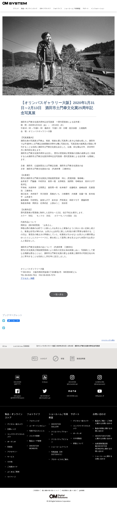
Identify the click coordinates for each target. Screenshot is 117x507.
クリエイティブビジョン (59, 440)
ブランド (16, 8)
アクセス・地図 (27, 278)
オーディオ (11, 441)
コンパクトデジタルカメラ (15, 435)
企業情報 (81, 490)
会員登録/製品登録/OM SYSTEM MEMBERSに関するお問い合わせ (103, 447)
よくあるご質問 (13, 471)
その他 (9, 461)
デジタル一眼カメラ (15, 424)
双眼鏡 (9, 446)
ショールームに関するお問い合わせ (103, 457)
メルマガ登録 (34, 436)
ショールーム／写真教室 (21, 346)
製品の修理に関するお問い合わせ (103, 429)
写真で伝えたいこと (37, 431)
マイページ (11, 476)
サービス (10, 456)
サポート (86, 8)
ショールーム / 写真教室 (72, 8)
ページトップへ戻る (108, 340)
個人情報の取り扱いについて (50, 490)
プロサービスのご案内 (59, 459)
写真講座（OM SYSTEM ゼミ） (57, 453)
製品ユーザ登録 (35, 441)
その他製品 (77, 438)
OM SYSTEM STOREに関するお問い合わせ (103, 437)
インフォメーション (97, 8)
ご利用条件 (36, 490)
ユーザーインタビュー (37, 426)
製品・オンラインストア (29, 8)
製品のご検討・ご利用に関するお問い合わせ (103, 422)
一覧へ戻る (58, 294)
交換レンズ (11, 429)
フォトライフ (57, 8)
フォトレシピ (34, 421)
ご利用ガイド (12, 466)
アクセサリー (12, 451)
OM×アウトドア (45, 8)
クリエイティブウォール (59, 432)
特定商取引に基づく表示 (69, 490)
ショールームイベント (59, 447)
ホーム (4, 346)
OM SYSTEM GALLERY (56, 425)
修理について (78, 443)
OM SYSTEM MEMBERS (34, 447)
